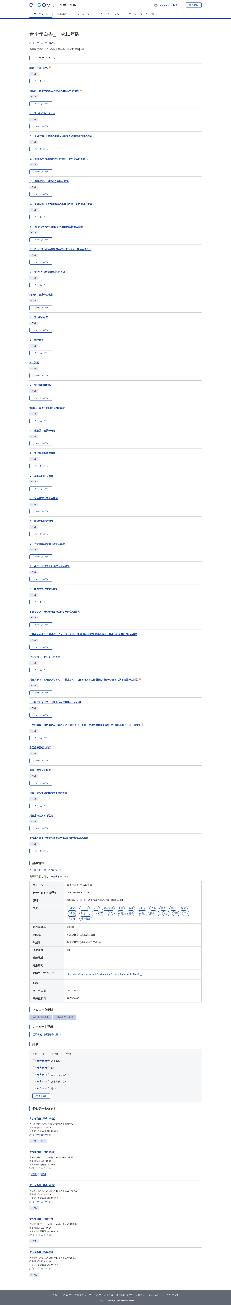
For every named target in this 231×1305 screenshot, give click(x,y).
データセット (41, 14)
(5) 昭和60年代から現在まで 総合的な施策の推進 (56, 227)
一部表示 (55, 876)
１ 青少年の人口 (38, 317)
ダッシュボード (155, 1295)
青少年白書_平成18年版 (42, 1152)
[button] (161, 5)
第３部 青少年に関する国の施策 (47, 408)
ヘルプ (98, 1295)
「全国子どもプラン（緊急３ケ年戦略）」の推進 (55, 702)
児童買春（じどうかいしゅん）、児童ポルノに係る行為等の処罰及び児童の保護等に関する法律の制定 (85, 679)
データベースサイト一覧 (141, 14)
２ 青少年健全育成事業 (42, 453)
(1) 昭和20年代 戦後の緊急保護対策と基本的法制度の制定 (60, 136)
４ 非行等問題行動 (40, 385)
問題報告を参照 (64, 1017)
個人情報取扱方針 (124, 1295)
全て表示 (64, 876)
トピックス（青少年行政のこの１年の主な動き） (55, 612)
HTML (34, 1141)
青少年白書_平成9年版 (41, 1219)
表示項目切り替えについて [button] (45, 870)
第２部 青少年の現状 (41, 294)
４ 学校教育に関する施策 (43, 498)
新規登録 (193, 5)
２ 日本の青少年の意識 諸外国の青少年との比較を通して (60, 249)
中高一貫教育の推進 (40, 770)
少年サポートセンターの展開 (44, 657)
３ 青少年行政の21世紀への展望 (47, 272)
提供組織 (61, 14)
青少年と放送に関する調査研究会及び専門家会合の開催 (58, 838)
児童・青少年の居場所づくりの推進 (48, 793)
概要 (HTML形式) (40, 68)
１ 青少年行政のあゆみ (42, 113)
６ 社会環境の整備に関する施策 (47, 544)
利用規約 (108, 1295)
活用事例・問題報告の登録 (47, 1034)
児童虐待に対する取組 (41, 815)
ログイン (177, 5)
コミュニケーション (108, 14)
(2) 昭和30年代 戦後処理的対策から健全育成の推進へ (58, 159)
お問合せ (140, 1295)
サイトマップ (172, 1295)
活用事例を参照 (41, 1017)
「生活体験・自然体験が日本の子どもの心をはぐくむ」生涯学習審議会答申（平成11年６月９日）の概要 (86, 725)
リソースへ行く (41, 81)
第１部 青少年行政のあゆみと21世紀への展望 (55, 91)
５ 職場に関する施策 (41, 521)
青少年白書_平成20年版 (42, 1118)
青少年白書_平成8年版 (41, 1252)
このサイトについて (62, 1295)
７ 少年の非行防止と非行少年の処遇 (49, 566)
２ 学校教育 (36, 340)
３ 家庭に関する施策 (41, 476)
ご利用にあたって (83, 1295)
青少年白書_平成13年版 (42, 1185)
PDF (43, 1141)
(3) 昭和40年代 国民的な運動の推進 (49, 181)
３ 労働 (34, 362)
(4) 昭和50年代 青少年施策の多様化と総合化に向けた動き (60, 204)
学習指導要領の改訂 (40, 747)
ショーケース (82, 14)
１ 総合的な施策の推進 (42, 430)
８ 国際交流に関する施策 (43, 589)
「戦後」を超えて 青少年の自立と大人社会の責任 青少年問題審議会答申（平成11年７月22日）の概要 (83, 634)
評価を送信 (41, 1096)
